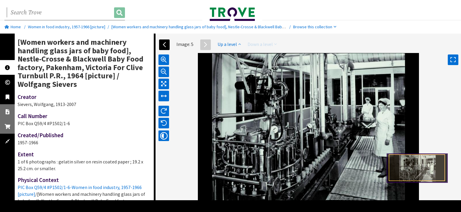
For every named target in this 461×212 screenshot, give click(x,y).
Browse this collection (314, 26)
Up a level (229, 44)
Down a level (262, 44)
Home (12, 26)
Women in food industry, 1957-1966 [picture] (66, 26)
